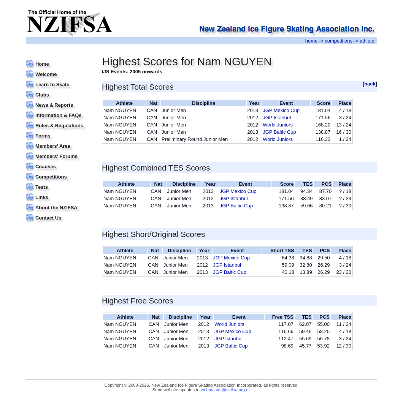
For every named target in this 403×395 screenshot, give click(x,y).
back (370, 84)
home (311, 41)
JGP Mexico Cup (281, 110)
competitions (338, 41)
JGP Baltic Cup (279, 132)
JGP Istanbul (277, 117)
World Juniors (278, 125)
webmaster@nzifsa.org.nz (226, 389)
